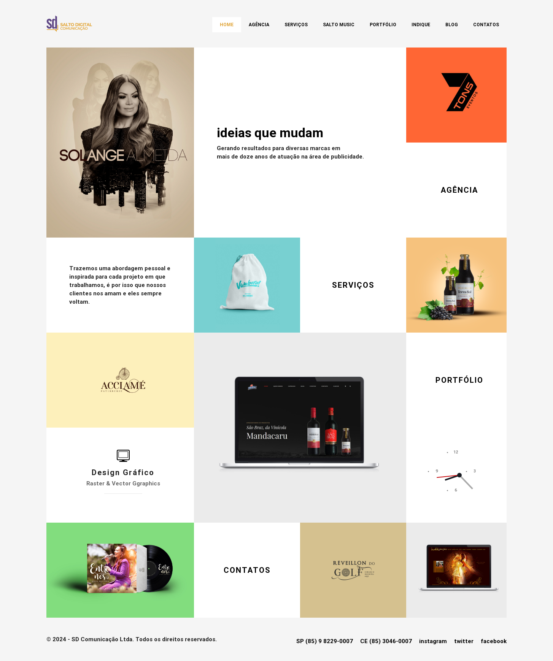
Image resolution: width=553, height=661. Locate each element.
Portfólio (383, 24)
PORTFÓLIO (459, 380)
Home (227, 24)
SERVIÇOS (353, 285)
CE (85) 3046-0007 (386, 641)
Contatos (486, 24)
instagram (433, 641)
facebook (494, 641)
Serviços (296, 24)
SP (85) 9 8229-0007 (324, 641)
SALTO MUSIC (338, 24)
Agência (259, 24)
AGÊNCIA (459, 190)
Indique (421, 24)
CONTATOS (247, 570)
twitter (464, 641)
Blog (451, 24)
